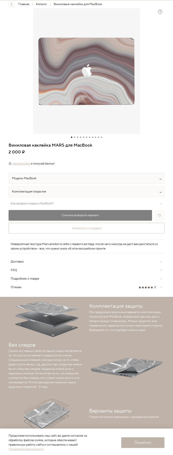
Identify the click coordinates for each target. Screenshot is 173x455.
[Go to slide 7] (89, 137)
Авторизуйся (21, 164)
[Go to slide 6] (86, 137)
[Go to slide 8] (92, 137)
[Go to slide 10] (98, 137)
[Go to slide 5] (83, 137)
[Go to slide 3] (77, 137)
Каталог (41, 4)
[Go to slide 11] (101, 137)
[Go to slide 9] (95, 137)
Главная (23, 4)
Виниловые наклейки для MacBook (78, 4)
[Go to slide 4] (80, 137)
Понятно (142, 442)
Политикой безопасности (26, 449)
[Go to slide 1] (71, 137)
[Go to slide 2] (74, 137)
